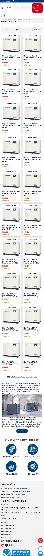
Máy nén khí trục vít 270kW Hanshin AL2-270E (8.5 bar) (32, 57)
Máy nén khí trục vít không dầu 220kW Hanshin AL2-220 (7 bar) (32, 261)
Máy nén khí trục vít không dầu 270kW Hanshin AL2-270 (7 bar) (10, 261)
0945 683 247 (27, 491)
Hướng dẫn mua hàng (8, 525)
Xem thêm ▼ (22, 431)
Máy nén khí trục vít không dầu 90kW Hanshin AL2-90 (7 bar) (11, 362)
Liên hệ (3, 522)
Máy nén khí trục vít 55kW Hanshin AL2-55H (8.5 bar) (32, 193)
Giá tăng (26, 29)
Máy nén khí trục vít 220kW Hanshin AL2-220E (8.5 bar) (11, 91)
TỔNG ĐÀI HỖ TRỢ (36, 8)
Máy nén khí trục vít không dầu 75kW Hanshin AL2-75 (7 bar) (32, 362)
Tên (17, 29)
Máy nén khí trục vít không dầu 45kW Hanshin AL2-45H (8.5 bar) (11, 227)
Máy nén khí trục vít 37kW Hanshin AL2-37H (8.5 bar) (32, 227)
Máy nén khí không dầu (24, 19)
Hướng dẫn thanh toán (8, 528)
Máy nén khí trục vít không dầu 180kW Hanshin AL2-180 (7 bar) (10, 295)
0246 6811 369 (22, 494)
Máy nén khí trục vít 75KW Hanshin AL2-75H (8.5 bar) (11, 193)
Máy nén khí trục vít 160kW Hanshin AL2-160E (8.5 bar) (11, 125)
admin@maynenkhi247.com (15, 497)
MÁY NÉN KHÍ (12, 19)
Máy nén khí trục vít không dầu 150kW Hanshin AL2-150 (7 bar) (32, 295)
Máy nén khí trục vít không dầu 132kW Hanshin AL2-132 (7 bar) (10, 329)
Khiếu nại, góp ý (6, 538)
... (27, 376)
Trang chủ (4, 19)
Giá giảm (37, 29)
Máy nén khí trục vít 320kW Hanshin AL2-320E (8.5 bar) (11, 57)
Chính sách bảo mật (7, 531)
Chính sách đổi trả (7, 534)
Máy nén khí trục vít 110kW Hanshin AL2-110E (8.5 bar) (11, 159)
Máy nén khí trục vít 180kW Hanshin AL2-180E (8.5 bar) (32, 91)
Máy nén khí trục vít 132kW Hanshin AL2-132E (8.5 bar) (32, 125)
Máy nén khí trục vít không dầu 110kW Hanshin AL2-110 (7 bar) (32, 329)
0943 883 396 (24, 488)
